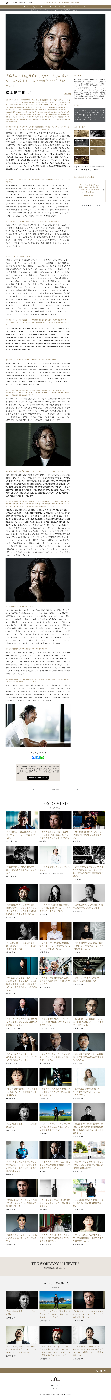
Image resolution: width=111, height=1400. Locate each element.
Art (71, 7)
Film (64, 7)
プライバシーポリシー (55, 1385)
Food (85, 7)
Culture (77, 7)
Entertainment (55, 7)
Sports (35, 7)
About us (27, 7)
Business (44, 7)
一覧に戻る (55, 790)
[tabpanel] (89, 192)
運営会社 (55, 1388)
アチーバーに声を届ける (38, 777)
